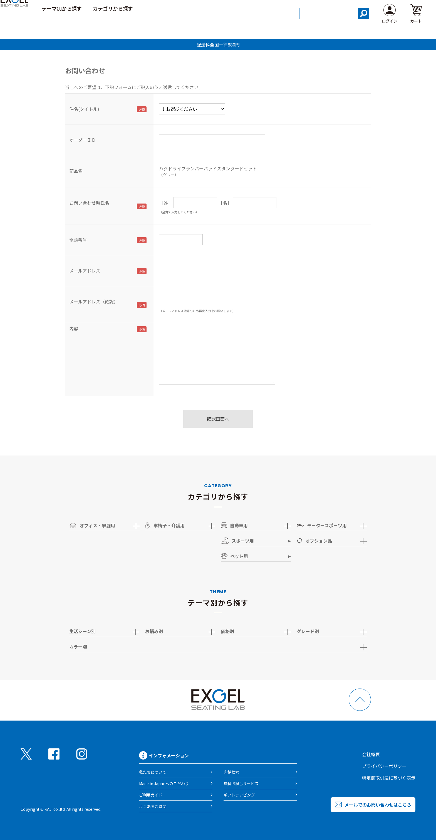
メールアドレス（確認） (93, 301)
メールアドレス (84, 270)
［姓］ (165, 202)
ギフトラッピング (239, 795)
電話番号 (78, 239)
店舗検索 (231, 772)
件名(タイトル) (84, 109)
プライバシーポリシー (384, 766)
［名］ (225, 202)
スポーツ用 (237, 540)
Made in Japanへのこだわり (164, 783)
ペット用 (234, 556)
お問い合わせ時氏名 (89, 202)
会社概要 (371, 754)
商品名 (76, 170)
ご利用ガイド (371, 8)
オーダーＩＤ (82, 139)
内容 (73, 328)
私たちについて (152, 772)
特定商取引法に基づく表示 (388, 777)
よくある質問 (408, 8)
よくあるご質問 (152, 806)
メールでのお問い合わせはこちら (378, 804)
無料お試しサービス (241, 783)
